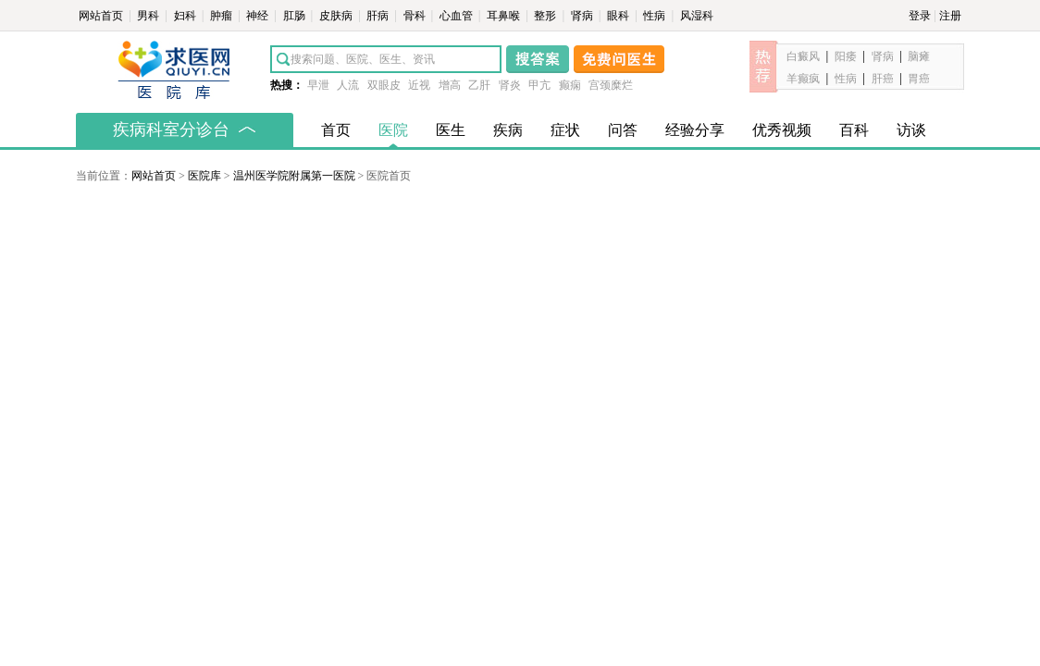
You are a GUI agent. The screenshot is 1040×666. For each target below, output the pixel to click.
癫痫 (570, 85)
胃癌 (919, 78)
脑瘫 (919, 56)
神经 (258, 15)
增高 (450, 85)
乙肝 (479, 85)
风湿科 (696, 15)
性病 (655, 15)
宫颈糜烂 (610, 85)
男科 (149, 15)
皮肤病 (337, 15)
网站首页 (102, 15)
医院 (393, 130)
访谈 (911, 130)
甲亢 (539, 85)
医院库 (204, 175)
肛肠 (295, 15)
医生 (450, 130)
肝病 (378, 15)
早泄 (318, 85)
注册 (950, 15)
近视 (419, 85)
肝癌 (883, 78)
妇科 (186, 15)
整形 (546, 15)
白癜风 (803, 56)
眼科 (619, 15)
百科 (854, 130)
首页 (336, 130)
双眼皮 (384, 85)
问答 (623, 130)
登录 (920, 15)
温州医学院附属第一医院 (294, 175)
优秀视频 (781, 130)
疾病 (508, 130)
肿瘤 (222, 15)
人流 (348, 85)
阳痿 (846, 56)
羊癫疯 (803, 78)
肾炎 (510, 85)
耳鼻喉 (505, 15)
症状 (565, 130)
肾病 (583, 15)
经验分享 (694, 130)
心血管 (458, 15)
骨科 (415, 15)
